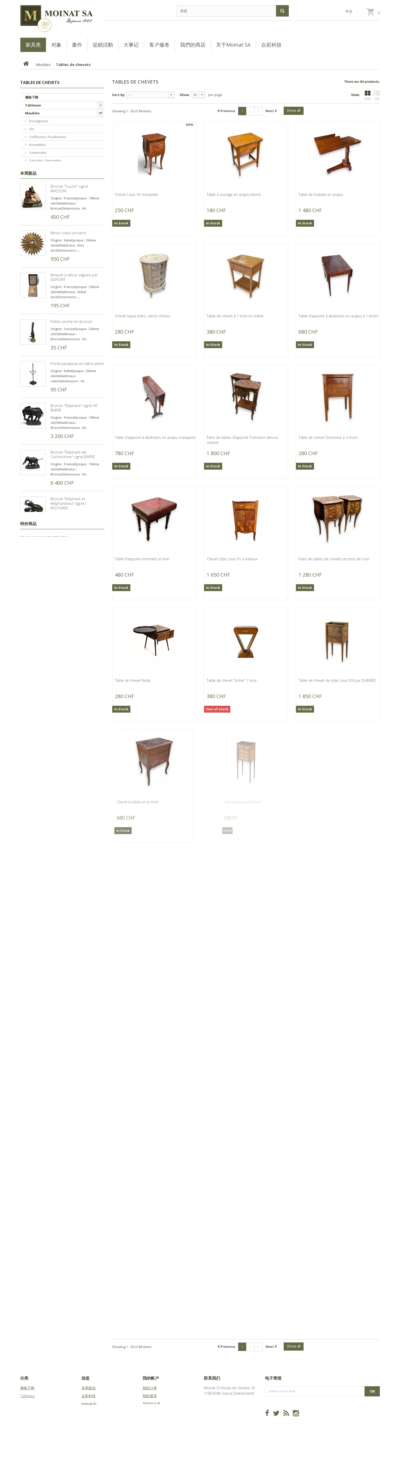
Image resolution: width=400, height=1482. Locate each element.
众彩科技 (88, 1395)
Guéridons (37, 200)
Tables (34, 247)
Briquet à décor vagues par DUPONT (74, 382)
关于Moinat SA (93, 1411)
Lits (31, 129)
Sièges (34, 231)
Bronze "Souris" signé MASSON (69, 294)
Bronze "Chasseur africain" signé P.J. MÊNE (74, 844)
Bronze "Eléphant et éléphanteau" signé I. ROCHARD (69, 609)
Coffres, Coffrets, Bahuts (47, 208)
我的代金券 (151, 1403)
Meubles (32, 113)
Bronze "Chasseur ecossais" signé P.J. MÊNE (75, 890)
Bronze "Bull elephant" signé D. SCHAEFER (77, 1030)
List (377, 95)
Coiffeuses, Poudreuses (47, 136)
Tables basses (40, 223)
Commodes (37, 152)
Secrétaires (37, 239)
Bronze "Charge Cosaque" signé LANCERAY (73, 704)
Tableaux (33, 105)
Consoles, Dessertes (44, 160)
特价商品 (28, 1138)
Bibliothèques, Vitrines (46, 255)
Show (184, 94)
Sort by (118, 94)
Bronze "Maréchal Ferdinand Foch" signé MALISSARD (75, 797)
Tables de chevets (42, 184)
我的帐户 (151, 1378)
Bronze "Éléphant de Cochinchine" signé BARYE (73, 560)
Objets (31, 263)
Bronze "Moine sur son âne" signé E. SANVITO (75, 657)
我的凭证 (150, 1427)
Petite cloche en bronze (71, 427)
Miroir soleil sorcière (68, 338)
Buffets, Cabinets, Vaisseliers (51, 215)
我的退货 (150, 1395)
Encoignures (38, 121)
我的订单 (150, 1387)
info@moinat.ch (217, 1409)
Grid (368, 95)
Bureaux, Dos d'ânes (44, 176)
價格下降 (31, 97)
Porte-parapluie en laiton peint (77, 469)
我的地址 (150, 1411)
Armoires (35, 168)
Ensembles (37, 144)
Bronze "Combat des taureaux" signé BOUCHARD (77, 984)
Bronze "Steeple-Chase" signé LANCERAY (77, 751)
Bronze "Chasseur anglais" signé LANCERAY (73, 937)
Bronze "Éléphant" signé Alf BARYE (74, 513)
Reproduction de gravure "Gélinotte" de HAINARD (72, 1077)
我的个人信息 (153, 1419)
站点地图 (88, 1419)
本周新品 (28, 279)
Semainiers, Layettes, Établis (50, 192)
